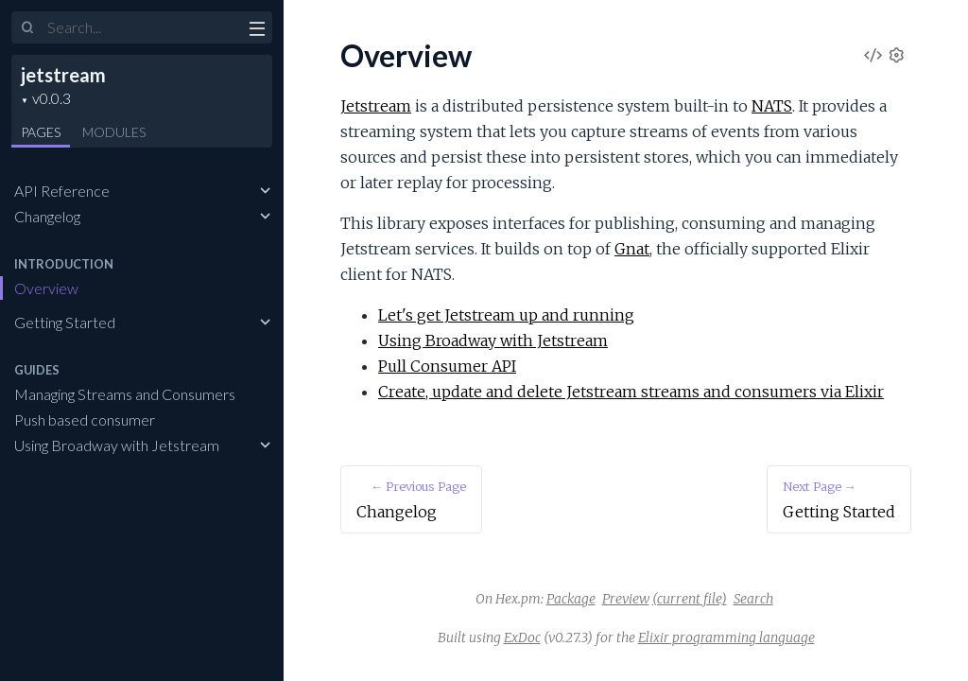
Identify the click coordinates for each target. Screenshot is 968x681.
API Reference (62, 191)
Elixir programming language (726, 637)
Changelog (47, 216)
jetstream (63, 74)
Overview (46, 288)
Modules (114, 132)
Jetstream (375, 105)
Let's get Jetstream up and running (506, 315)
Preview (625, 598)
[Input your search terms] (141, 27)
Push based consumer (84, 419)
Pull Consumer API (447, 366)
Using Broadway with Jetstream (116, 445)
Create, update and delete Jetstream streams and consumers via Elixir (631, 391)
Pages (40, 132)
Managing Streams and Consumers (124, 394)
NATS (772, 105)
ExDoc (522, 637)
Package (571, 598)
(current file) (689, 598)
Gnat (631, 248)
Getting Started (64, 322)
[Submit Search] (28, 28)
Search (753, 598)
